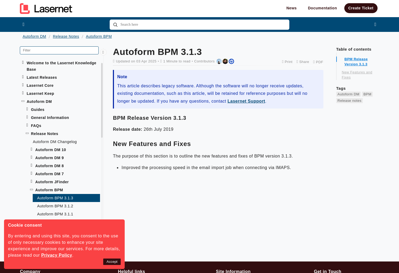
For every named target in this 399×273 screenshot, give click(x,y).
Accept (111, 262)
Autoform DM (34, 36)
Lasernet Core (40, 85)
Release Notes (66, 36)
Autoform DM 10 (50, 150)
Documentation (322, 8)
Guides (37, 109)
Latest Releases (42, 77)
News (291, 8)
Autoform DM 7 (49, 174)
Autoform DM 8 (49, 166)
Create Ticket (361, 8)
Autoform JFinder (52, 182)
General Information (50, 117)
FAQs (36, 126)
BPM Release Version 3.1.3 (356, 61)
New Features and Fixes (357, 75)
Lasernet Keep (40, 93)
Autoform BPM (99, 36)
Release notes (349, 101)
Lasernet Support (246, 101)
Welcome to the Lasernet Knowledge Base (61, 66)
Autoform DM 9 (49, 158)
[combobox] (199, 25)
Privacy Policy (56, 255)
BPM (367, 94)
